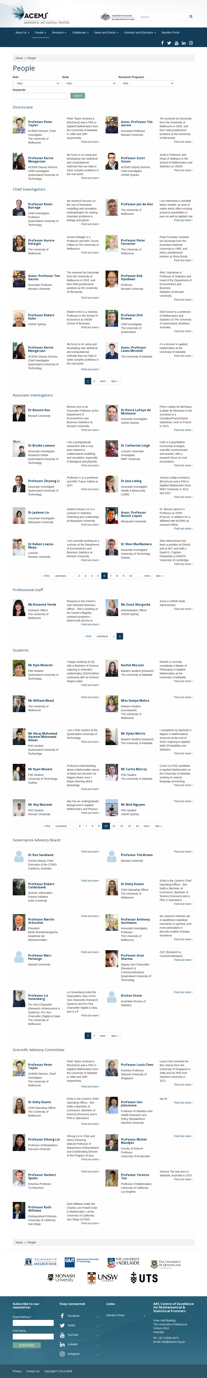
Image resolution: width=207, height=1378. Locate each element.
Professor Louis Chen (137, 1065)
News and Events (106, 32)
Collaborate (80, 32)
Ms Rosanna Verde (42, 605)
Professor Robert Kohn (41, 317)
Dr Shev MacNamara (136, 544)
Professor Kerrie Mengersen (40, 159)
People (40, 32)
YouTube (69, 1335)
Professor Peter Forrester (133, 242)
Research (59, 32)
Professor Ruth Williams (39, 1209)
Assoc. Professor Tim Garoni (136, 123)
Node (65, 77)
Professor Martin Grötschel (41, 921)
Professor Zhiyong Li (44, 481)
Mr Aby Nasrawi (40, 805)
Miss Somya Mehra (135, 701)
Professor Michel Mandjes (134, 1141)
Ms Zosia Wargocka (135, 605)
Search (77, 95)
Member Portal (171, 32)
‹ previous (60, 575)
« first (46, 575)
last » (115, 381)
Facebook (69, 1316)
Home (19, 58)
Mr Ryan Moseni (40, 769)
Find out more (90, 141)
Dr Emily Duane (132, 884)
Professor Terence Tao (135, 1176)
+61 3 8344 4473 (168, 1337)
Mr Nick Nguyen (133, 805)
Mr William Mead (41, 701)
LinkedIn (69, 1344)
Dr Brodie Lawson (41, 446)
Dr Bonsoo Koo (39, 410)
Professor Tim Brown (137, 855)
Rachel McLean (132, 665)
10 (130, 575)
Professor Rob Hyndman (131, 277)
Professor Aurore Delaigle (41, 242)
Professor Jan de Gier (137, 204)
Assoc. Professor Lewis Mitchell (133, 349)
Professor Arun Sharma (132, 957)
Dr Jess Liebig (131, 481)
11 (113, 826)
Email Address (22, 1317)
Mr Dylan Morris (133, 734)
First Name (19, 1330)
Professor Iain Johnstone (131, 1103)
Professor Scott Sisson (133, 159)
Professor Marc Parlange (39, 957)
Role (16, 77)
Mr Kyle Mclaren (40, 665)
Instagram (70, 1354)
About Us (22, 32)
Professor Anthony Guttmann (135, 921)
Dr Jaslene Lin (38, 513)
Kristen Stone (131, 996)
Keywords (19, 89)
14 (137, 826)
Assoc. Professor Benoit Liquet (133, 514)
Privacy (17, 1371)
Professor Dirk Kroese (132, 317)
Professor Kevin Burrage (40, 206)
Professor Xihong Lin (44, 1139)
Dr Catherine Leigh (135, 446)
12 (121, 826)
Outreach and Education (140, 32)
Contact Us (32, 1371)
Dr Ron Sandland (40, 855)
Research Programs (131, 77)
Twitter (68, 1325)
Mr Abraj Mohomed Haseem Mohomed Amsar (42, 737)
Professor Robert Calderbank (41, 885)
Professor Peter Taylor (40, 123)
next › (103, 381)
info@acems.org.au (173, 1341)
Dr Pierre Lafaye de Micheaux (136, 411)
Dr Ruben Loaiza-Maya (41, 545)
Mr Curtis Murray (134, 769)
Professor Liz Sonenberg (38, 997)
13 (129, 826)
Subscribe (27, 1345)
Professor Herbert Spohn (42, 1176)
